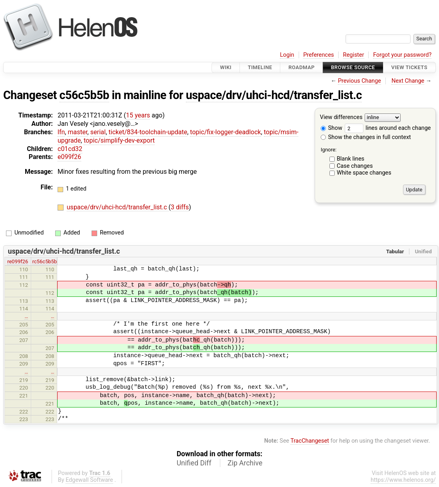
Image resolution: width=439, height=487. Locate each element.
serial (98, 132)
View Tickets (409, 67)
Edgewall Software (89, 480)
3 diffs (180, 207)
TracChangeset (309, 440)
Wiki (225, 67)
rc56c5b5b (44, 261)
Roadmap (301, 67)
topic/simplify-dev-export (119, 140)
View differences (341, 117)
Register (353, 55)
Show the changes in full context (366, 137)
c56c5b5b (84, 95)
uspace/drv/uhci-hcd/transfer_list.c (274, 95)
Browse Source (353, 67)
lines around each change (388, 128)
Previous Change (359, 81)
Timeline (260, 67)
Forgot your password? (402, 55)
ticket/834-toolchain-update (148, 132)
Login (287, 55)
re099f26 (17, 261)
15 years (138, 115)
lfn (61, 132)
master (77, 132)
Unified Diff (194, 463)
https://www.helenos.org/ (403, 480)
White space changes (364, 172)
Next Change (407, 81)
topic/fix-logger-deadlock (225, 132)
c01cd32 (70, 149)
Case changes (355, 166)
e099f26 (69, 157)
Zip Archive (244, 463)
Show (331, 128)
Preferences (318, 55)
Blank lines (350, 158)
